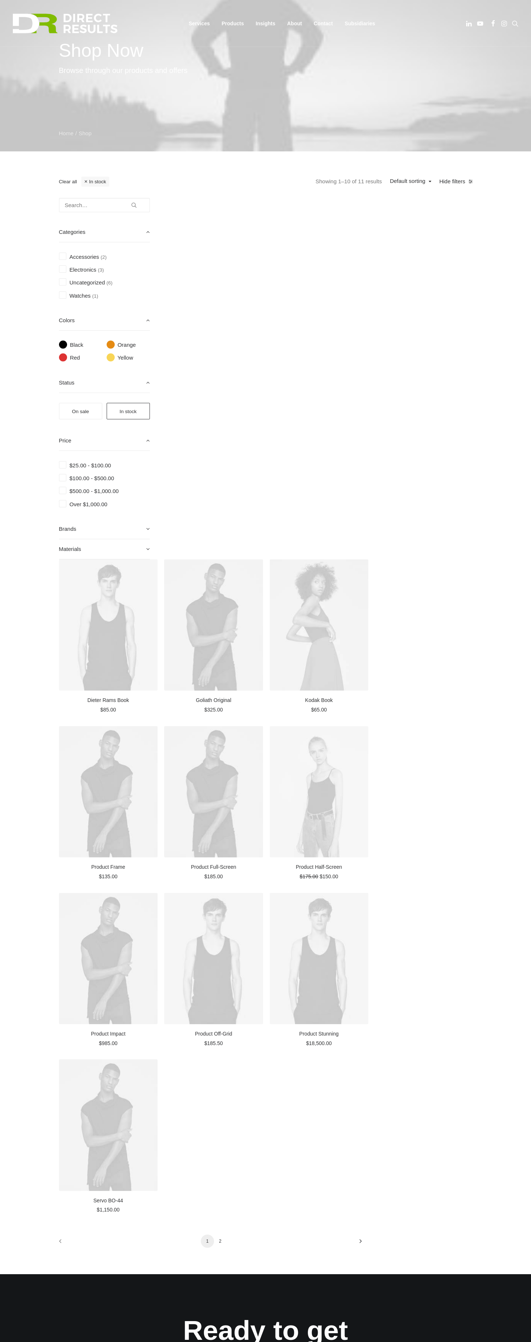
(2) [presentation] (104, 257)
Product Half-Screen (425, 493)
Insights (266, 23)
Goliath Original (324, 333)
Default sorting (407, 181)
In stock (97, 181)
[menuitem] (199, 23)
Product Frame (223, 493)
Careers (178, 1146)
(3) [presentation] (101, 270)
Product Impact (223, 654)
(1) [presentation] (95, 296)
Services (179, 1136)
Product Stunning (425, 654)
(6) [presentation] (109, 283)
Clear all (68, 181)
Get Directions (298, 1168)
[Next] (462, 858)
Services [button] (199, 23)
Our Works (182, 1117)
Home (66, 133)
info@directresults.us (415, 1116)
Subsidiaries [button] (359, 23)
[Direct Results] (66, 23)
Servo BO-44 (223, 815)
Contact (323, 23)
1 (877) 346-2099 (407, 1127)
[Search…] (104, 205)
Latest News (184, 1155)
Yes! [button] (265, 1025)
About (294, 23)
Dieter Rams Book (223, 333)
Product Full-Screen (324, 493)
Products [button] (233, 23)
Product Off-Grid (324, 654)
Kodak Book (425, 333)
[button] (469, 23)
